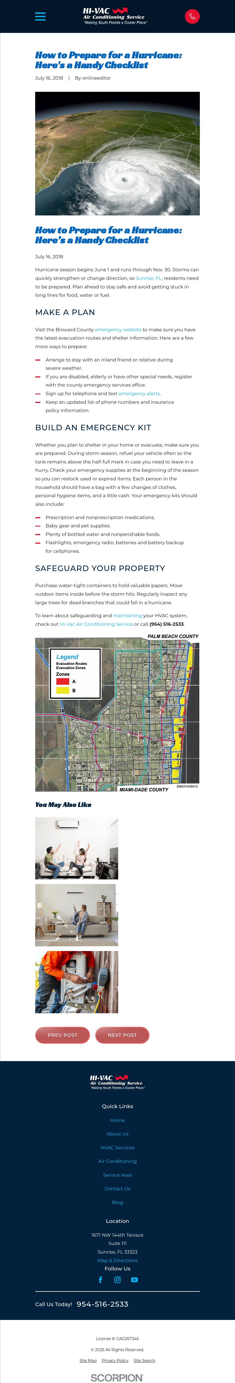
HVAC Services (117, 1147)
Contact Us (117, 1188)
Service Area (117, 1175)
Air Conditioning (117, 1161)
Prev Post (63, 1035)
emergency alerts (139, 393)
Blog (117, 1202)
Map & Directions (117, 1260)
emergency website (118, 329)
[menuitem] (88, 1360)
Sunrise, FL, (149, 278)
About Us (117, 1134)
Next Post (122, 1035)
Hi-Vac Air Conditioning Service (96, 624)
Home (117, 1120)
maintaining (127, 615)
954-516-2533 (103, 1304)
